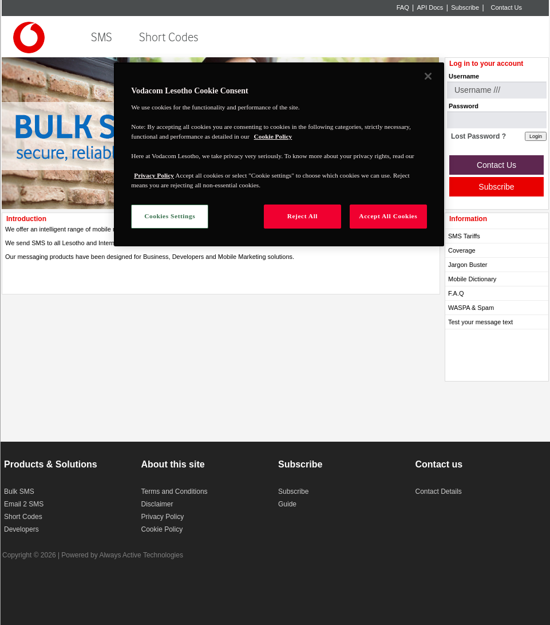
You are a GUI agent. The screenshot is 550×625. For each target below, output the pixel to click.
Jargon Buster (467, 264)
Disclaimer (157, 504)
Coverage (462, 250)
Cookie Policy (162, 529)
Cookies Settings (169, 216)
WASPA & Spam (471, 307)
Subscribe (465, 7)
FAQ (403, 7)
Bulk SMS (19, 492)
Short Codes (168, 37)
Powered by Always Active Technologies (122, 555)
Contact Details (439, 492)
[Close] (428, 76)
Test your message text (480, 322)
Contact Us (506, 7)
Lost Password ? (478, 136)
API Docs (430, 7)
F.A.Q (456, 293)
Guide (287, 504)
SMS (101, 37)
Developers (21, 529)
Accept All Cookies (388, 216)
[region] (279, 154)
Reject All (302, 216)
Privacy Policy (162, 517)
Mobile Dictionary (472, 279)
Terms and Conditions (174, 492)
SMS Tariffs (464, 236)
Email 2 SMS (23, 504)
